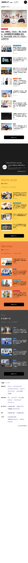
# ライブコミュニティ (17, 386)
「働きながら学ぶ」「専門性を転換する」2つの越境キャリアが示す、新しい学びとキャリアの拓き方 (19, 206)
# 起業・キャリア (20, 406)
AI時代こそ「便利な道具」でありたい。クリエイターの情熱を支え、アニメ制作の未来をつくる (20, 127)
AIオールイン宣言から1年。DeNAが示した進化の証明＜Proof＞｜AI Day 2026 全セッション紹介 (20, 59)
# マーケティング (17, 400)
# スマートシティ (11, 391)
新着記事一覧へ (14, 137)
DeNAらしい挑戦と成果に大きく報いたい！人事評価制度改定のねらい (20, 216)
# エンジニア (14, 397)
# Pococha (10, 421)
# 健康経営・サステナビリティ (14, 408)
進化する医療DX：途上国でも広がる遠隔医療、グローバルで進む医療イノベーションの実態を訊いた (19, 283)
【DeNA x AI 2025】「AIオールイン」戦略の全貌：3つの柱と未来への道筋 (20, 260)
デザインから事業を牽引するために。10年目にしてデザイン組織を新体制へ (19, 226)
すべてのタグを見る (22, 425)
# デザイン (10, 400)
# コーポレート (11, 402)
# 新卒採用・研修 (11, 412)
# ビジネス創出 (20, 391)
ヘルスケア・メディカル (17, 45)
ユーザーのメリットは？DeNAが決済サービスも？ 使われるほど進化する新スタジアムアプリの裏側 (20, 272)
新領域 (20, 78)
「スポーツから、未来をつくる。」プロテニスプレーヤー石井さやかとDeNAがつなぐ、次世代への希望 (20, 331)
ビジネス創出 (15, 78)
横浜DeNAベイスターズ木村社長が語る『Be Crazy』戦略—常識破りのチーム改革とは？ (20, 342)
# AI (9, 397)
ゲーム (14, 101)
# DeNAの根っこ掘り (12, 417)
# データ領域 (21, 397)
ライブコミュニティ (5, 29)
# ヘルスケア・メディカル (13, 388)
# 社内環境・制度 (11, 406)
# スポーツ (22, 388)
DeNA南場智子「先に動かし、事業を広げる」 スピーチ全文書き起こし (20, 92)
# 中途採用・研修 (20, 412)
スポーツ (14, 269)
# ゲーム (9, 386)
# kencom (22, 419)
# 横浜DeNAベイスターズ (13, 419)
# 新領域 (9, 393)
